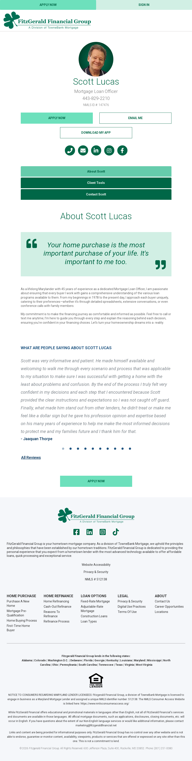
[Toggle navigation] (183, 20)
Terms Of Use (127, 612)
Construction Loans (94, 616)
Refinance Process (56, 621)
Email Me (135, 118)
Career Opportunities (169, 606)
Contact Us (162, 601)
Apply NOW (56, 118)
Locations (161, 612)
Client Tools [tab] (96, 183)
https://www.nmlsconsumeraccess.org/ (105, 703)
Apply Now (48, 5)
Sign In (143, 5)
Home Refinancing (56, 601)
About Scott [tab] (96, 171)
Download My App (96, 132)
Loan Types (89, 621)
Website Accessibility (96, 564)
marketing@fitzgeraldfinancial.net (96, 725)
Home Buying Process (22, 620)
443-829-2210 (96, 98)
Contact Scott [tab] (96, 194)
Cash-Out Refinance (57, 606)
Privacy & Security (96, 572)
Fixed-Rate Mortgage (95, 601)
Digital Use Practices (132, 606)
